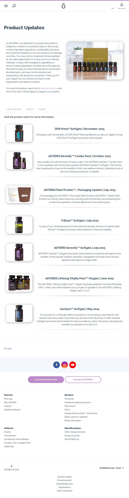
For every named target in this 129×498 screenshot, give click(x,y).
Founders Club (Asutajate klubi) (17, 443)
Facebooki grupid (72, 435)
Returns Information (73, 420)
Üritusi (67, 409)
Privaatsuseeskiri (64, 480)
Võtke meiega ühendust (75, 432)
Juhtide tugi (9, 446)
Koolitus (7, 432)
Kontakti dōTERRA (83, 379)
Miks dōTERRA (10, 402)
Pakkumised (70, 406)
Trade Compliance (64, 491)
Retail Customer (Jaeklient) (76, 417)
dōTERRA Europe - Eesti (110, 468)
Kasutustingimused (64, 484)
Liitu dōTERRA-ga (72, 439)
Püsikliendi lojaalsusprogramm (78, 402)
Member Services (49, 88)
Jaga (8, 348)
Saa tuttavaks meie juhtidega (16, 439)
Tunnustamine (10, 435)
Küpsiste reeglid (64, 477)
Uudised (7, 406)
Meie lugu (8, 399)
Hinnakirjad (69, 399)
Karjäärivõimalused (12, 409)
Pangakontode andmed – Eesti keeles (81, 413)
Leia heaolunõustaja (46, 379)
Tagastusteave (64, 487)
